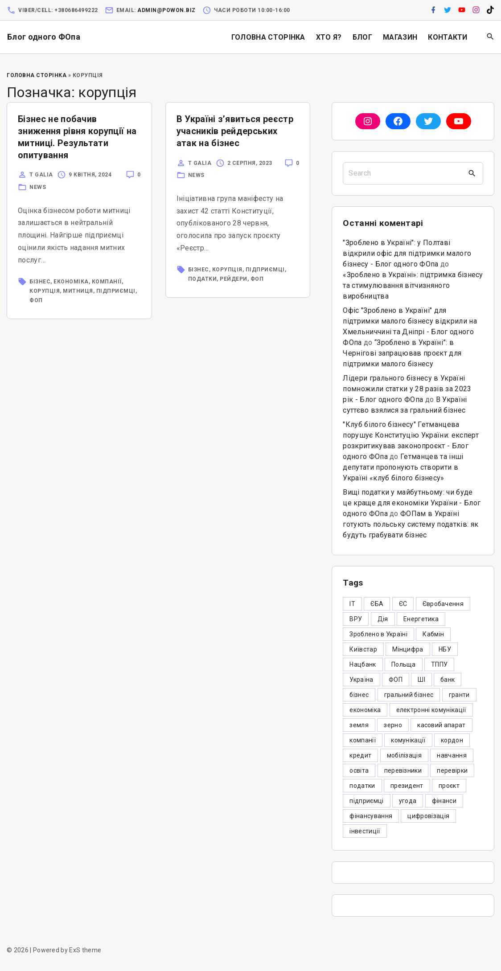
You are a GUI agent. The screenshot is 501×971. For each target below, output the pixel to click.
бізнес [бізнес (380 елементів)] (359, 694)
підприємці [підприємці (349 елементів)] (366, 800)
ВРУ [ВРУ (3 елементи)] (355, 619)
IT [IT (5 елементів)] (352, 603)
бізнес (39, 282)
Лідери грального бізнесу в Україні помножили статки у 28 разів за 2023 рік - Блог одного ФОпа (407, 389)
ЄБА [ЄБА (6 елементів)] (376, 603)
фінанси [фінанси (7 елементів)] (444, 800)
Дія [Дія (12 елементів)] (383, 619)
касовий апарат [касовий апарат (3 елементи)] (441, 725)
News (37, 187)
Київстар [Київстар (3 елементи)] (363, 649)
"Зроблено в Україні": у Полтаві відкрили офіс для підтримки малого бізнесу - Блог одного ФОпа (407, 253)
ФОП (36, 300)
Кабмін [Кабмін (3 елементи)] (433, 634)
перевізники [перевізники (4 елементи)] (403, 770)
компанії (107, 282)
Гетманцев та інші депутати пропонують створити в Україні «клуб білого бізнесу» (403, 467)
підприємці (116, 291)
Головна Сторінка (36, 75)
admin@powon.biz (166, 10)
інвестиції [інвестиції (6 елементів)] (364, 831)
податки (202, 279)
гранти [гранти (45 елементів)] (459, 694)
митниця (78, 291)
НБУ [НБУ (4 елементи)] (445, 649)
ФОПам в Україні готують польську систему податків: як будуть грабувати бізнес (410, 524)
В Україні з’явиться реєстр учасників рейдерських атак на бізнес (235, 131)
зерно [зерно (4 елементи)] (393, 725)
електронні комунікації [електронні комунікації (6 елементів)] (431, 709)
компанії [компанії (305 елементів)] (362, 740)
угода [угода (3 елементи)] (408, 800)
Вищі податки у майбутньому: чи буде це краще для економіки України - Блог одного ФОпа (411, 503)
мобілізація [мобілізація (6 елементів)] (404, 755)
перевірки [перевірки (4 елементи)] (452, 770)
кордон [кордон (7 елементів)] (452, 740)
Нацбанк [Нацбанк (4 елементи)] (362, 664)
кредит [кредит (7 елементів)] (360, 755)
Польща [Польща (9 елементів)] (403, 664)
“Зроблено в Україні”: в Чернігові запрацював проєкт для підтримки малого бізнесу (402, 353)
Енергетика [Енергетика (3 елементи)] (421, 619)
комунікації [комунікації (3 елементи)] (408, 740)
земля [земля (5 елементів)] (359, 725)
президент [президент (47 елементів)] (406, 785)
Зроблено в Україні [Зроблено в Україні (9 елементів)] (378, 634)
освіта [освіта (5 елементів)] (359, 770)
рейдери (233, 279)
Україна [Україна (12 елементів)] (361, 679)
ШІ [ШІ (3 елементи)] (421, 679)
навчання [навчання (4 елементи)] (452, 755)
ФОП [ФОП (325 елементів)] (395, 679)
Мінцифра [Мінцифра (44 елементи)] (407, 649)
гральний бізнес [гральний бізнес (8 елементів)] (409, 694)
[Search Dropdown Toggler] (490, 37)
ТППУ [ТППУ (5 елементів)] (439, 664)
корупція (44, 291)
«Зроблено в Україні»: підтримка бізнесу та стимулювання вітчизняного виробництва (413, 285)
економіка (71, 282)
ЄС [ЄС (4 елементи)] (403, 603)
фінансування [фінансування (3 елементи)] (370, 815)
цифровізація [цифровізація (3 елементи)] (428, 815)
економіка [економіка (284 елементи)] (365, 709)
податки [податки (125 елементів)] (362, 785)
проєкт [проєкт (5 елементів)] (449, 785)
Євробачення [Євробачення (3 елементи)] (443, 603)
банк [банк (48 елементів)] (447, 679)
